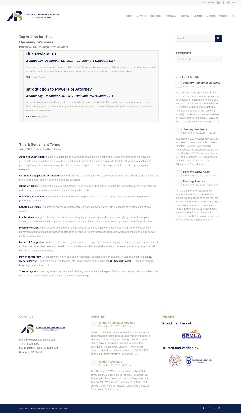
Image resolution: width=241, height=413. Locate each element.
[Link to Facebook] (223, 2)
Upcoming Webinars (36, 42)
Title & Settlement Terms (39, 144)
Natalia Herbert (54, 149)
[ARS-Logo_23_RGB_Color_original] (33, 16)
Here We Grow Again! (197, 171)
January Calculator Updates (201, 83)
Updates (45, 47)
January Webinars (195, 129)
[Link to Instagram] (228, 2)
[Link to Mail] (233, 2)
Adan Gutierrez (61, 47)
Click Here (31, 77)
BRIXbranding (63, 408)
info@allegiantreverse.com (40, 339)
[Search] (233, 16)
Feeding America (194, 181)
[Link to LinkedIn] (218, 2)
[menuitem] (129, 16)
